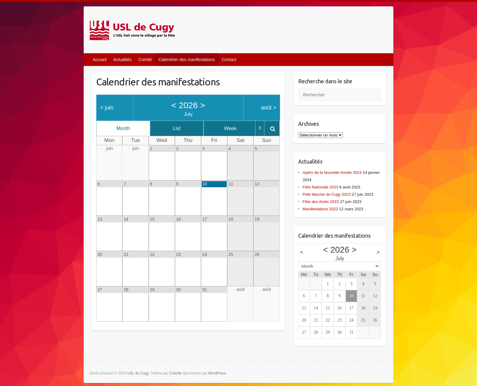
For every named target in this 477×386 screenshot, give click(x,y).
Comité (145, 59)
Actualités (122, 59)
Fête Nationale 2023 (320, 187)
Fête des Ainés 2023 (321, 201)
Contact (228, 59)
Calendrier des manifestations (186, 59)
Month (124, 128)
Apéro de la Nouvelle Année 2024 (332, 172)
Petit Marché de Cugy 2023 (327, 194)
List (181, 128)
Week (238, 128)
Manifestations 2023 (320, 209)
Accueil (99, 59)
